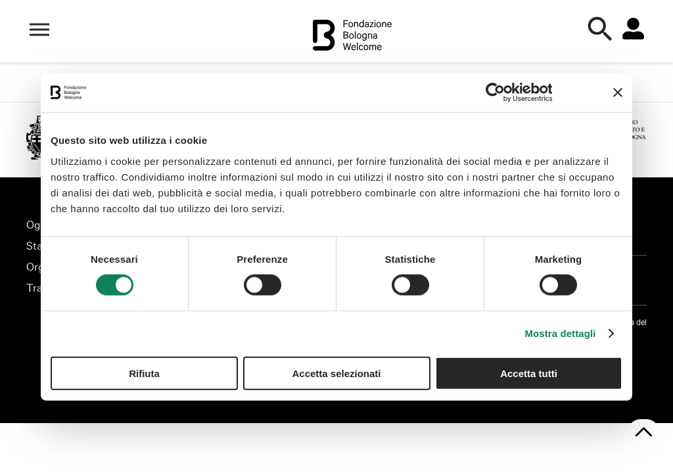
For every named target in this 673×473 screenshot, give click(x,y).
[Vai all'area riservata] (633, 29)
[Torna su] (643, 433)
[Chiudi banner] (617, 92)
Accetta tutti (528, 372)
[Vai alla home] (352, 37)
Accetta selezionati (336, 372)
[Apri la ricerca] (601, 29)
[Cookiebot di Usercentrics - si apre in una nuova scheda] (494, 92)
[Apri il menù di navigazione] (39, 29)
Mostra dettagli (559, 333)
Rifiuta (144, 372)
